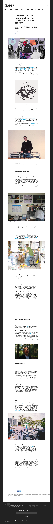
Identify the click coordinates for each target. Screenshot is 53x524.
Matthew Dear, (36, 494)
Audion (31, 333)
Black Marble (27, 237)
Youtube (37, 505)
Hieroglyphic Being (24, 119)
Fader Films (17, 506)
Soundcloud (30, 506)
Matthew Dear (31, 67)
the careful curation (29, 108)
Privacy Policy (21, 505)
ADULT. (16, 364)
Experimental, (40, 493)
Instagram (40, 505)
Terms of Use (16, 505)
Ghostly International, (46, 493)
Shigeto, (47, 494)
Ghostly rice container (18, 410)
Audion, (11, 493)
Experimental (19, 12)
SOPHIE (28, 341)
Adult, (9, 493)
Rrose (32, 341)
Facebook (33, 505)
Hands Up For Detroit (24, 68)
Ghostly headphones (23, 403)
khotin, (26, 494)
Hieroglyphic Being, (17, 494)
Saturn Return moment (32, 123)
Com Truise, (25, 493)
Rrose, (40, 494)
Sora (15, 451)
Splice (27, 326)
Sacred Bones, (44, 494)
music (16, 12)
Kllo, (28, 494)
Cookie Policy (8, 506)
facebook (39, 9)
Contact (8, 505)
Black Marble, (20, 493)
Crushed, (28, 493)
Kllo (27, 301)
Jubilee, (23, 494)
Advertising (12, 505)
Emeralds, (36, 493)
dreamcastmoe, (32, 493)
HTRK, (21, 494)
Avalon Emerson (34, 118)
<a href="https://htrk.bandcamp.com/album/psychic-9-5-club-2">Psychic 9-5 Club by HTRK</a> (26, 395)
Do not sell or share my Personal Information (21, 520)
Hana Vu (31, 110)
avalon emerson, (15, 493)
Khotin (31, 446)
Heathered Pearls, (11, 494)
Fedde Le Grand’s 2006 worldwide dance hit (23, 69)
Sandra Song (17, 30)
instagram (42, 9)
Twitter (38, 9)
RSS (37, 506)
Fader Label (13, 506)
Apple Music (45, 505)
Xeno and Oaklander (17, 495)
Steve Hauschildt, (11, 495)
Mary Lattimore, (31, 494)
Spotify (34, 506)
